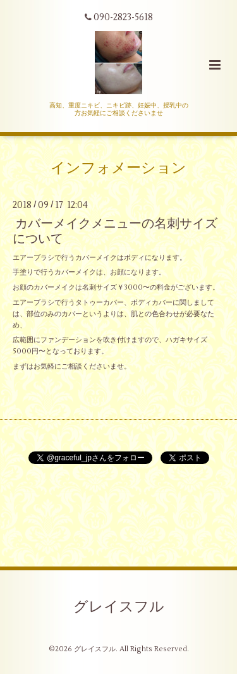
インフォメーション (118, 168)
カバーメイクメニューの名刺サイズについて (115, 231)
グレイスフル (118, 607)
